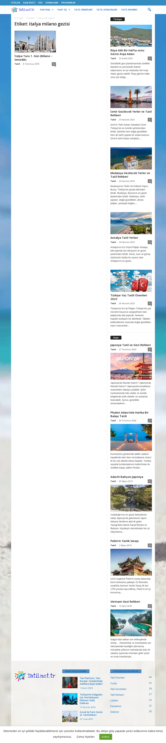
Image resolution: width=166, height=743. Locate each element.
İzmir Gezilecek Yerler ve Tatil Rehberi (131, 113)
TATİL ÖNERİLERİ (83, 9)
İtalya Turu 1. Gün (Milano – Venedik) (33, 57)
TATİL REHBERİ (129, 9)
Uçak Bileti (29, 2)
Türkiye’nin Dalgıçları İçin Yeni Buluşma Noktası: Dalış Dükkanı (91, 699)
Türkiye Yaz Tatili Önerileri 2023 (128, 297)
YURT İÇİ (63, 10)
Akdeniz (114, 711)
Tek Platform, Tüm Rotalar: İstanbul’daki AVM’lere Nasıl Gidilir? (91, 681)
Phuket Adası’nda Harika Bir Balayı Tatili (129, 414)
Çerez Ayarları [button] (86, 736)
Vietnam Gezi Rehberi (125, 601)
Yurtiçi (113, 683)
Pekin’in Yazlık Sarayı (124, 541)
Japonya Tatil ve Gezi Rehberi (130, 345)
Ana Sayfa (18, 18)
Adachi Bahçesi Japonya (126, 477)
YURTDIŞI (46, 10)
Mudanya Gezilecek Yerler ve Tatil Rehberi (130, 174)
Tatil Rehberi (117, 694)
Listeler (114, 700)
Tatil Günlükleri (118, 689)
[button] (149, 10)
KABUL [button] (106, 736)
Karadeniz (115, 706)
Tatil (17, 63)
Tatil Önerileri (117, 677)
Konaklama (51, 2)
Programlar (68, 2)
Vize (40, 2)
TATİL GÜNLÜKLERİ (106, 9)
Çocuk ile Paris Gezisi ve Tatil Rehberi (91, 713)
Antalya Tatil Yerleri (124, 237)
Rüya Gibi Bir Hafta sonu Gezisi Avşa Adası (127, 52)
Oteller (15, 2)
